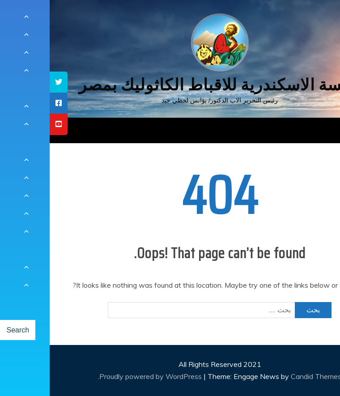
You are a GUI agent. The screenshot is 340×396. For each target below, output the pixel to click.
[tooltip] (9, 82)
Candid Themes (266, 376)
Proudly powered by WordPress (102, 376)
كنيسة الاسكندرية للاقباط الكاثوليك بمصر (170, 85)
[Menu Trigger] (310, 19)
